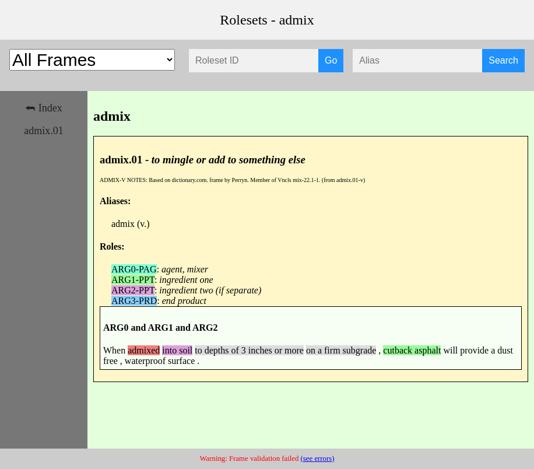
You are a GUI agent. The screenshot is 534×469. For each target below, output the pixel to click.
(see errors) (318, 458)
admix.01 (44, 130)
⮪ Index (43, 108)
